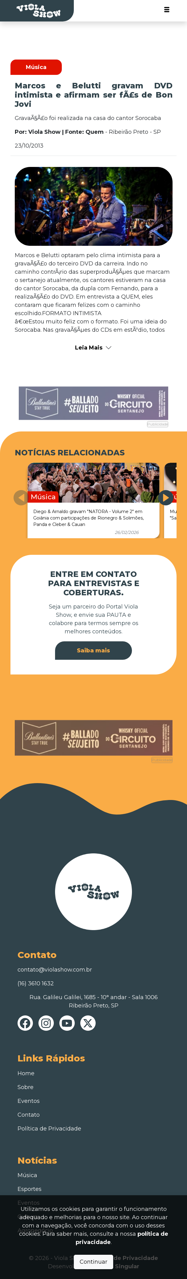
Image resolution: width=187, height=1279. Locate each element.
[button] (165, 497)
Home (26, 1073)
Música (27, 1175)
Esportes (30, 1189)
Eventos (29, 1101)
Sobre (26, 1087)
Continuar (93, 1261)
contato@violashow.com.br (55, 969)
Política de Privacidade (49, 1128)
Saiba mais (93, 650)
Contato (29, 1114)
